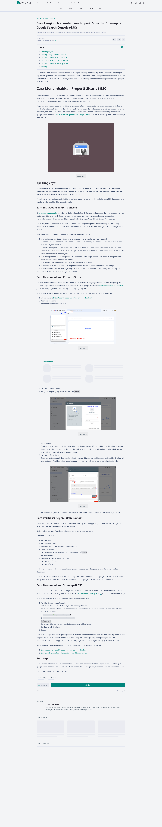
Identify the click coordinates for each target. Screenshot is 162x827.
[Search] (140, 3)
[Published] (56, 40)
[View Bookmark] (136, 3)
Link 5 (100, 9)
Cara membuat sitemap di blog (89, 593)
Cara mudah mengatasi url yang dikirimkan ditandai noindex (64, 653)
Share (88, 685)
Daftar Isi (43, 47)
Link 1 (62, 9)
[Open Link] (144, 3)
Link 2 (71, 9)
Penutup (44, 66)
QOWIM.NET (24, 2)
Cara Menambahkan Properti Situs (54, 57)
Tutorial (51, 678)
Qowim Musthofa (52, 704)
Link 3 (81, 9)
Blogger (41, 678)
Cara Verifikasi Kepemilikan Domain (54, 60)
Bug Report (50, 3)
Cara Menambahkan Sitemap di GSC (55, 63)
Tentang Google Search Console (53, 54)
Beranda (40, 3)
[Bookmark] (124, 40)
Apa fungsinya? (47, 51)
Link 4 (91, 9)
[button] (43, 685)
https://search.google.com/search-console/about (72, 298)
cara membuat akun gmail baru (111, 285)
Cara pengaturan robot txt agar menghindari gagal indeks (64, 650)
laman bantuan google (48, 213)
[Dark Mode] (132, 3)
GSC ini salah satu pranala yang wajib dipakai (73, 115)
